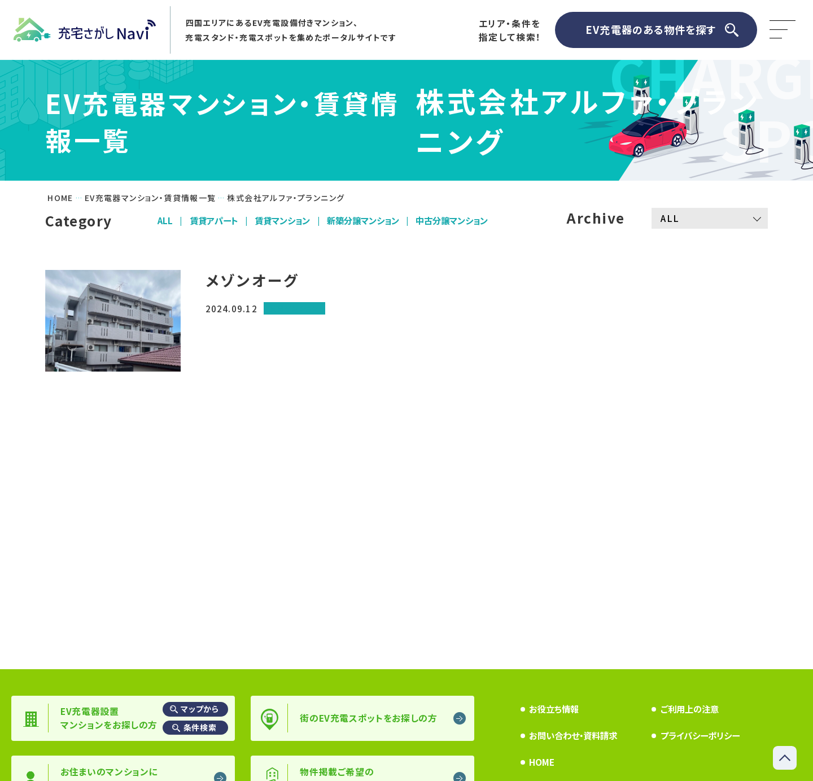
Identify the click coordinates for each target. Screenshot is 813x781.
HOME (541, 762)
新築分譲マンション (363, 220)
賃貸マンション (282, 220)
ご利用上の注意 (690, 709)
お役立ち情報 (554, 709)
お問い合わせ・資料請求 (573, 735)
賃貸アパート (214, 220)
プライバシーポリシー (700, 735)
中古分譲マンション (452, 220)
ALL (165, 220)
